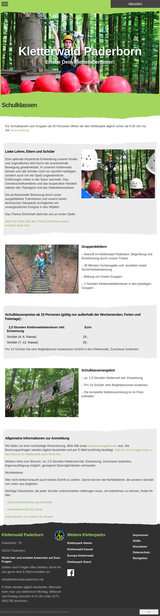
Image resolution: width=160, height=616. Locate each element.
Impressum (141, 534)
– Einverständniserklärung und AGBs (30, 501)
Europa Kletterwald (81, 554)
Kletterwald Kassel (81, 548)
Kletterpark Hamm (80, 542)
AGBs (137, 540)
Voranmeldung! (20, 130)
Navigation (140, 559)
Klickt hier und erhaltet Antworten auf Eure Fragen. (33, 559)
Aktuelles (135, 4)
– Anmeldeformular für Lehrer (25, 508)
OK (148, 612)
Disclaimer (140, 546)
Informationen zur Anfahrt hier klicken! (30, 515)
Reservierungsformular (103, 445)
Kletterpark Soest (80, 561)
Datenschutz (142, 553)
